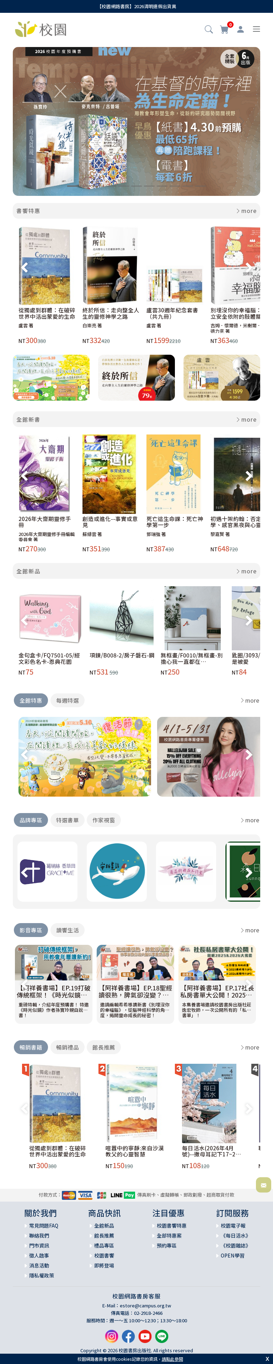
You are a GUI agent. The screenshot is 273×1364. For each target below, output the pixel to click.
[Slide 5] (123, 186)
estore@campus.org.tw (145, 1305)
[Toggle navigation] (256, 29)
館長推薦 (104, 1235)
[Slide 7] (149, 186)
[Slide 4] (111, 186)
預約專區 (167, 1245)
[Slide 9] (175, 186)
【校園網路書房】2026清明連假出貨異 (136, 6)
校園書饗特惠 (172, 1225)
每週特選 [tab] (67, 700)
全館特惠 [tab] (31, 700)
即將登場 (104, 1265)
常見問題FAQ (43, 1225)
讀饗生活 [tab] (67, 930)
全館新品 (28, 571)
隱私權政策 (41, 1275)
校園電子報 (233, 1225)
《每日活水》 (236, 1235)
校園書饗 (104, 1255)
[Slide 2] (85, 186)
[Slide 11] (200, 186)
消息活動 (39, 1265)
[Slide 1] (72, 186)
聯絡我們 (39, 1235)
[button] (208, 30)
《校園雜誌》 (236, 1245)
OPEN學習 (233, 1255)
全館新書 (28, 419)
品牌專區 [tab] (31, 820)
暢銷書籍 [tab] (31, 1047)
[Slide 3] (98, 186)
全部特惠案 (169, 1235)
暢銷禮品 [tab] (67, 1047)
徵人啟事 (39, 1255)
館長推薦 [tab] (103, 1047)
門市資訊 (39, 1245)
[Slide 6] (136, 186)
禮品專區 (104, 1245)
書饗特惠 (28, 210)
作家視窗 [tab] (103, 820)
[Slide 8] (162, 186)
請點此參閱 (172, 1359)
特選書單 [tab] (67, 820)
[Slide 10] (187, 186)
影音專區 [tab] (31, 930)
